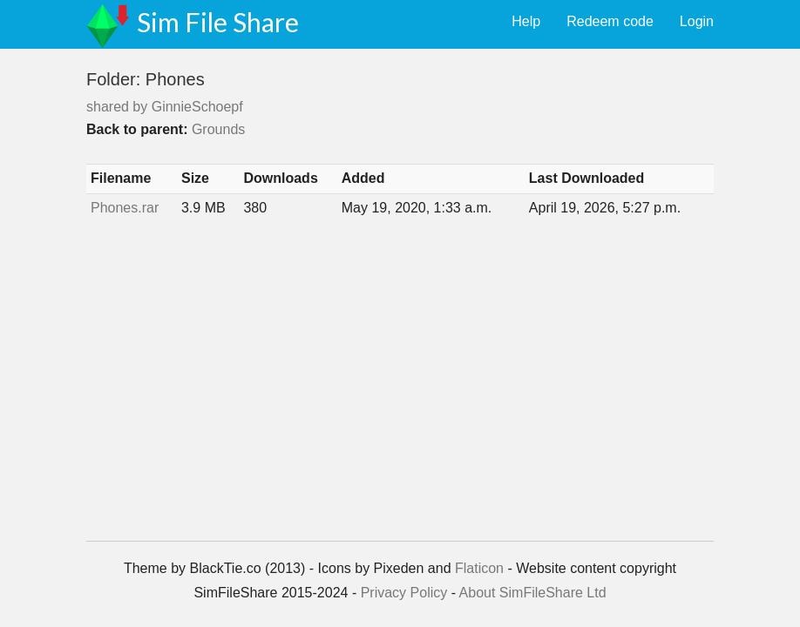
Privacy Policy (404, 592)
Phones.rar (125, 207)
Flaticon (479, 568)
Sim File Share (218, 21)
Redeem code (610, 21)
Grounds (218, 129)
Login (697, 21)
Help (526, 21)
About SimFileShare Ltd (533, 592)
